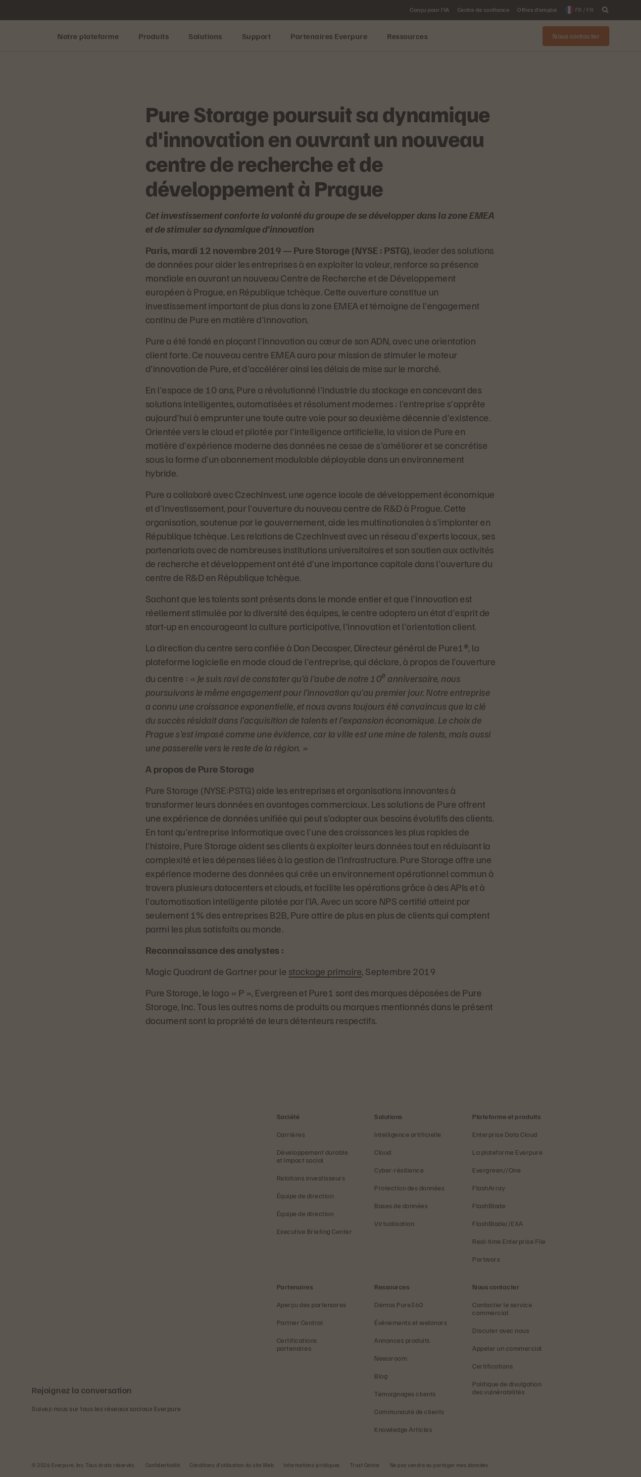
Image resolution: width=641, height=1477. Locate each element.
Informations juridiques (312, 1465)
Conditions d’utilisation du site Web (232, 1465)
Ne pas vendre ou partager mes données (439, 1465)
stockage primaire (325, 971)
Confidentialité (163, 1465)
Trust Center (365, 1465)
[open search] (605, 10)
